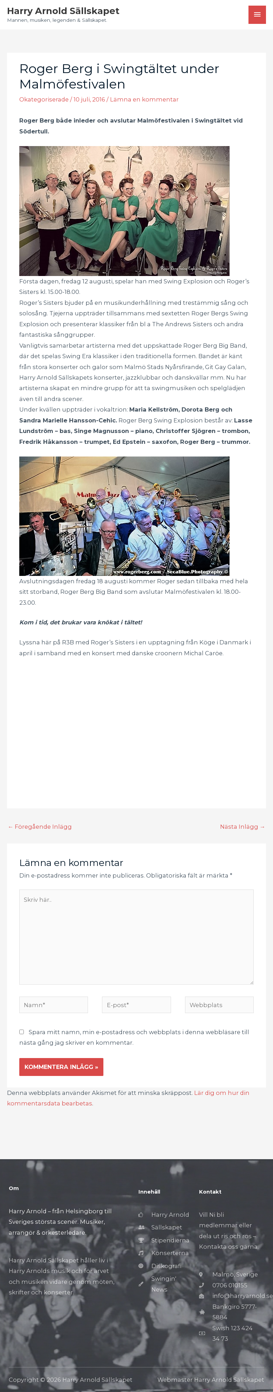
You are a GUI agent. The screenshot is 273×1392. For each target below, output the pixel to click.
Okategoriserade (44, 99)
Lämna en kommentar (144, 99)
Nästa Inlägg (242, 826)
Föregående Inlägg (40, 826)
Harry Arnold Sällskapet (63, 10)
